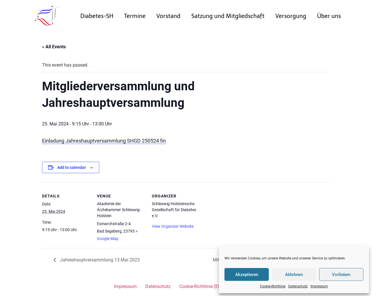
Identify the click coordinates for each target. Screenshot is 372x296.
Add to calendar (71, 167)
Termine (135, 16)
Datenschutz (298, 286)
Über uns (329, 16)
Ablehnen (294, 274)
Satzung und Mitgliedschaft (227, 16)
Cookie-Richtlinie (272, 286)
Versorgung (290, 16)
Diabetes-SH (96, 16)
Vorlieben (341, 274)
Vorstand (168, 16)
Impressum (319, 286)
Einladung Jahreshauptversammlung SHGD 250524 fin (104, 141)
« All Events (54, 46)
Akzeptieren (246, 274)
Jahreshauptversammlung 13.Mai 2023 (99, 260)
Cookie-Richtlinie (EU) (200, 286)
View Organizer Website (173, 226)
